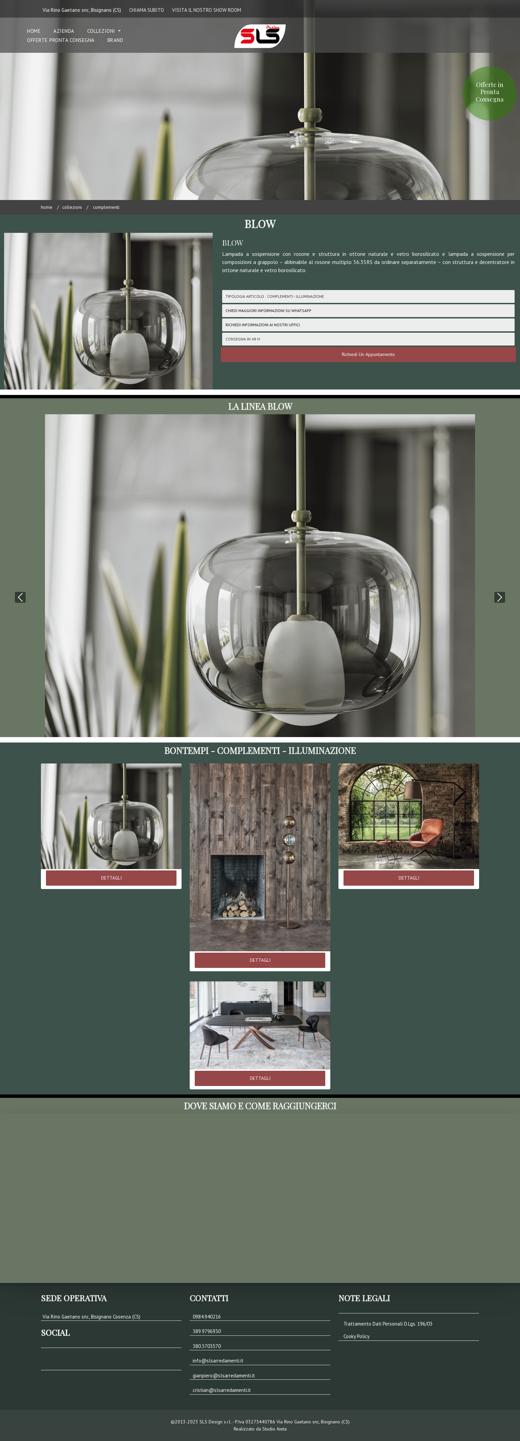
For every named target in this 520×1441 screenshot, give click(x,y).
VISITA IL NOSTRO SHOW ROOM (206, 10)
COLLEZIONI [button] (102, 31)
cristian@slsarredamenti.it (222, 1390)
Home (46, 207)
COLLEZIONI (72, 207)
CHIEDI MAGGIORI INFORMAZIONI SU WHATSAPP (268, 310)
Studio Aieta (274, 1429)
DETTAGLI (111, 878)
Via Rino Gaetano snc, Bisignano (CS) (82, 10)
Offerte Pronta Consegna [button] (61, 40)
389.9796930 (207, 1331)
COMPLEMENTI (105, 207)
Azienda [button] (63, 31)
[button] (20, 563)
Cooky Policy (357, 1336)
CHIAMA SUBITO (146, 10)
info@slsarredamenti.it (218, 1360)
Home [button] (34, 31)
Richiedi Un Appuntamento (368, 354)
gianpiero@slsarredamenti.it (224, 1375)
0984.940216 (207, 1316)
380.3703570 (207, 1346)
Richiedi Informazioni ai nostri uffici (263, 324)
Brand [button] (115, 40)
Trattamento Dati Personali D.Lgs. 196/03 (388, 1324)
